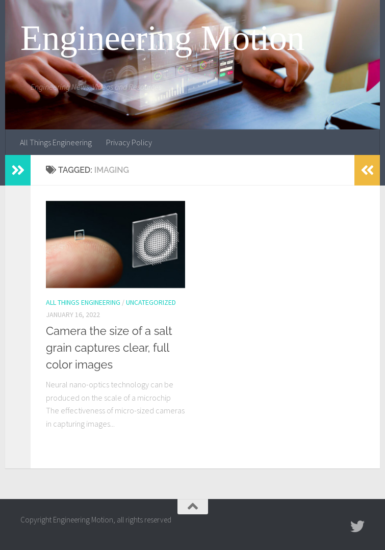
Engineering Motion (162, 38)
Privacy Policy (129, 142)
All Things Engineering (56, 142)
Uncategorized (151, 302)
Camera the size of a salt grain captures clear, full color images (109, 347)
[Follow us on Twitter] (357, 526)
